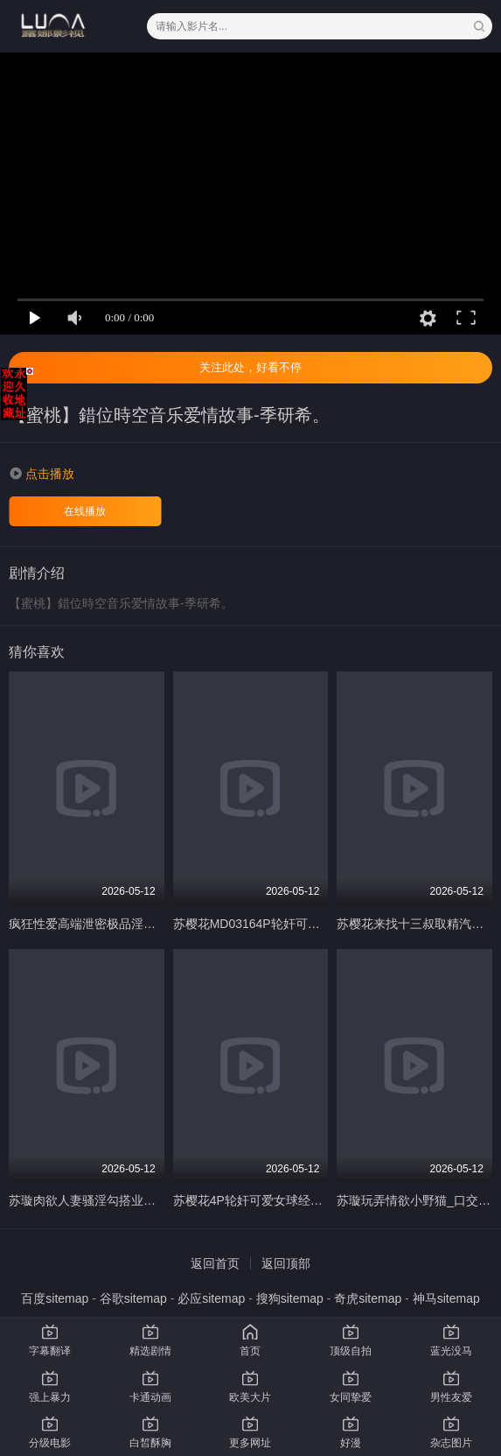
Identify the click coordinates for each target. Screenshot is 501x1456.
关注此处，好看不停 (250, 367)
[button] (41, 473)
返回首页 (215, 1263)
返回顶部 (285, 1263)
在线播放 (85, 511)
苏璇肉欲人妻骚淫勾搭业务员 (88, 1200)
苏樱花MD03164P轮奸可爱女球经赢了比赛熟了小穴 (314, 924)
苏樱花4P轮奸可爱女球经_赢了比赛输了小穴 (294, 1200)
